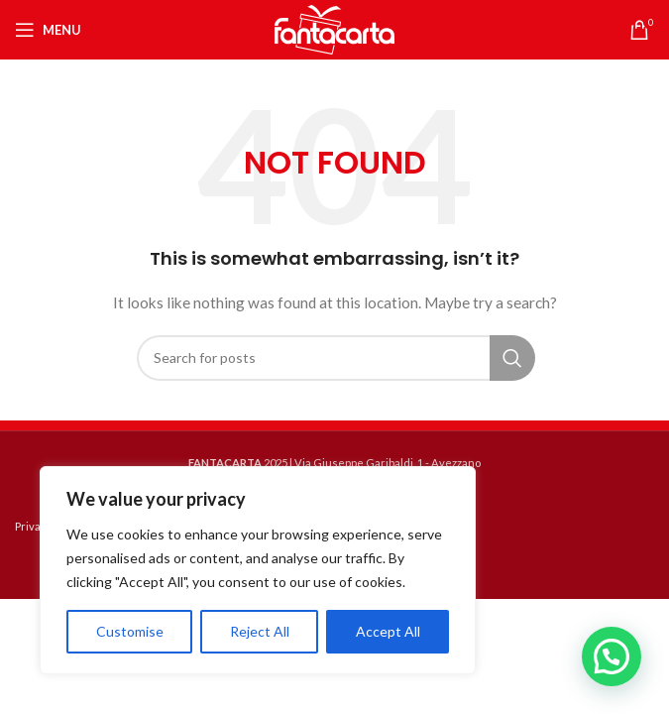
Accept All (388, 631)
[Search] (335, 358)
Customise (130, 631)
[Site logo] (335, 28)
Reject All (259, 631)
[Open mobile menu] (48, 30)
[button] (611, 656)
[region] (258, 570)
